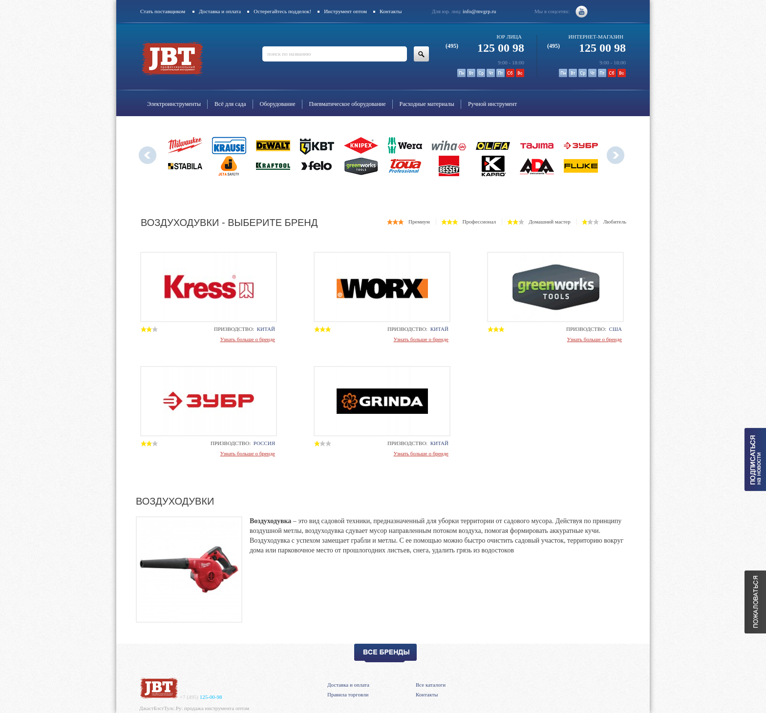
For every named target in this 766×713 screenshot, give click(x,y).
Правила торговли (347, 694)
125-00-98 (201, 697)
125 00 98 (485, 48)
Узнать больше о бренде (247, 339)
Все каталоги (431, 685)
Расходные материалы (427, 104)
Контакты (391, 11)
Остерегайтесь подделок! (282, 11)
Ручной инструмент (492, 104)
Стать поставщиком (162, 11)
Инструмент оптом (345, 11)
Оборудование (278, 104)
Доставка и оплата (220, 11)
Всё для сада (230, 104)
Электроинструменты (174, 104)
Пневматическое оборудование (347, 104)
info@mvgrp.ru (479, 11)
